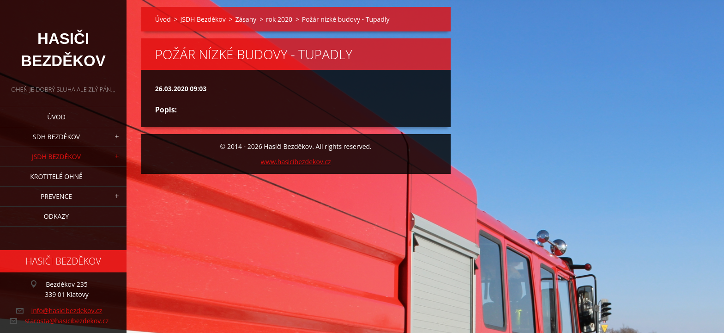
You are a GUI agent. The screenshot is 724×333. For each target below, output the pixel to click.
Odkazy (56, 216)
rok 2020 (279, 19)
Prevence (56, 196)
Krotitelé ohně (56, 176)
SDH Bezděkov (56, 136)
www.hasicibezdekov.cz (296, 161)
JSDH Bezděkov (56, 156)
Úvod (56, 116)
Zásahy (245, 19)
